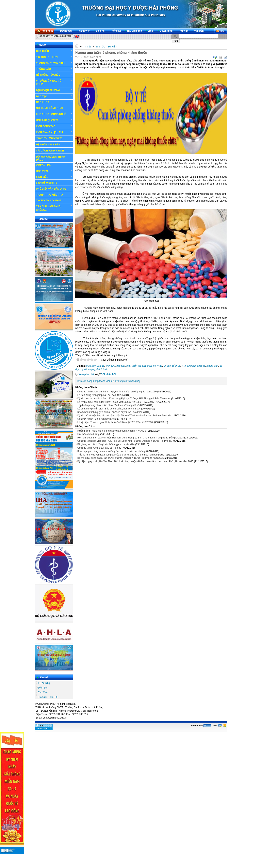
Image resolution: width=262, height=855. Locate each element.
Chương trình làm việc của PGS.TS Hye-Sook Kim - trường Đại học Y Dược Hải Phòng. (124, 440)
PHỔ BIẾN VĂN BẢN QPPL (51, 188)
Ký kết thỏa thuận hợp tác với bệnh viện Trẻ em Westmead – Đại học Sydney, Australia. (124, 415)
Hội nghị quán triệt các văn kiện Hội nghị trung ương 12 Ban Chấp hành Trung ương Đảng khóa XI (130, 437)
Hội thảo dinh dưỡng (88, 434)
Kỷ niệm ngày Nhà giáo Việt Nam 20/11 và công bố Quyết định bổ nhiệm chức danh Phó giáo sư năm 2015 (135, 461)
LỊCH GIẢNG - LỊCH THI (54, 132)
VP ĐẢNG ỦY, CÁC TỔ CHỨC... (54, 82)
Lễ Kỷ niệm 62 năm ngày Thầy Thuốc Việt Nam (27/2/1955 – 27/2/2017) (116, 402)
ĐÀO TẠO (54, 96)
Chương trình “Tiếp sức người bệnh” (97, 419)
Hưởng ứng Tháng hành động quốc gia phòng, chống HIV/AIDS (111, 430)
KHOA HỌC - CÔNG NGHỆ (54, 114)
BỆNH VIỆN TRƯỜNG (54, 90)
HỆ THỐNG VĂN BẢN (54, 144)
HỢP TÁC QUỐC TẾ (54, 120)
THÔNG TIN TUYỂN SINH (54, 63)
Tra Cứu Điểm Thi (48, 697)
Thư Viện (43, 692)
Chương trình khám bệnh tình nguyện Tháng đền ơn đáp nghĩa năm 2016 (117, 391)
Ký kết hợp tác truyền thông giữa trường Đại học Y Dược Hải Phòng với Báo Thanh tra (123, 398)
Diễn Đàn (43, 687)
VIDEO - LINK (54, 165)
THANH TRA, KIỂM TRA (49, 194)
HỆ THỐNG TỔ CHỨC (54, 74)
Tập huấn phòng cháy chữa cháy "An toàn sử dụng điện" (108, 405)
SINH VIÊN (54, 176)
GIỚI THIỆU (54, 51)
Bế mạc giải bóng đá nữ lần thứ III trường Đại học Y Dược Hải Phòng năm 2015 (120, 458)
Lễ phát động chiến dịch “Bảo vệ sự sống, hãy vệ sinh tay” (109, 408)
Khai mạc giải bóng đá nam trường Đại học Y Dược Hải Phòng (111, 451)
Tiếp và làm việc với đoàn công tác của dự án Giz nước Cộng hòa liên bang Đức (120, 454)
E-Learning (44, 683)
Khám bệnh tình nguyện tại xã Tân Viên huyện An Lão (106, 412)
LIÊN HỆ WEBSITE (46, 182)
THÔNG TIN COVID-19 (48, 200)
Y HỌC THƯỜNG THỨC (49, 138)
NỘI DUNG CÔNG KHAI (49, 108)
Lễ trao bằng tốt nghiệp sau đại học (96, 395)
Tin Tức (87, 46)
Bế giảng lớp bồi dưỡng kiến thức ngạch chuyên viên (105, 444)
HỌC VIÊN (54, 171)
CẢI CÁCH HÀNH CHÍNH (50, 150)
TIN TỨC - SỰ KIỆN (54, 57)
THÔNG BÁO (54, 69)
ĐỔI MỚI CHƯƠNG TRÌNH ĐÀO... (50, 158)
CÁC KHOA (54, 102)
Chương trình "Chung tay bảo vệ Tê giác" (99, 447)
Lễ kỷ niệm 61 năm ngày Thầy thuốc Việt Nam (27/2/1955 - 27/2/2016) (115, 422)
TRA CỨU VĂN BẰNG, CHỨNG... (54, 208)
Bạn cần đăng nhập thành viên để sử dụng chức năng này (108, 381)
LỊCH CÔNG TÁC (54, 126)
